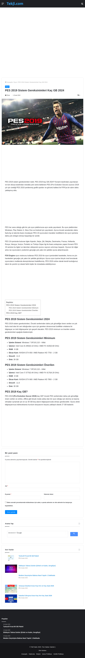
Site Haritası (42, 650)
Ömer (8, 95)
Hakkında (32, 654)
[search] (36, 533)
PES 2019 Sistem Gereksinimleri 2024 (21, 305)
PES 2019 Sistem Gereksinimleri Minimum (23, 308)
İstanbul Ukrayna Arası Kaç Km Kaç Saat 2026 (35, 595)
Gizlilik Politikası (58, 654)
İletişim (38, 654)
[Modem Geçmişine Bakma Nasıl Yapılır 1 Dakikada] (11, 578)
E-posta (8, 494)
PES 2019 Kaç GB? (14, 313)
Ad (6, 486)
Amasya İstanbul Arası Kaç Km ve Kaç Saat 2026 (36, 586)
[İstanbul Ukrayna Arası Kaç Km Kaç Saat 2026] (11, 598)
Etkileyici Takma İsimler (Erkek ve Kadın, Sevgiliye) (37, 566)
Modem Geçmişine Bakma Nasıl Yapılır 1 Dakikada (37, 575)
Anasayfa (9, 82)
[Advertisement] (42, 26)
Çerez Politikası (47, 654)
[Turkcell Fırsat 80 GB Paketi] (11, 559)
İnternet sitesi (48, 494)
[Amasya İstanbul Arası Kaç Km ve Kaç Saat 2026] (11, 589)
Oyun (15, 82)
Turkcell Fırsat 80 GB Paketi (29, 556)
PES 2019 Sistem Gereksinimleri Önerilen (23, 310)
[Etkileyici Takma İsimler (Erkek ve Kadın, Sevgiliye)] (11, 569)
